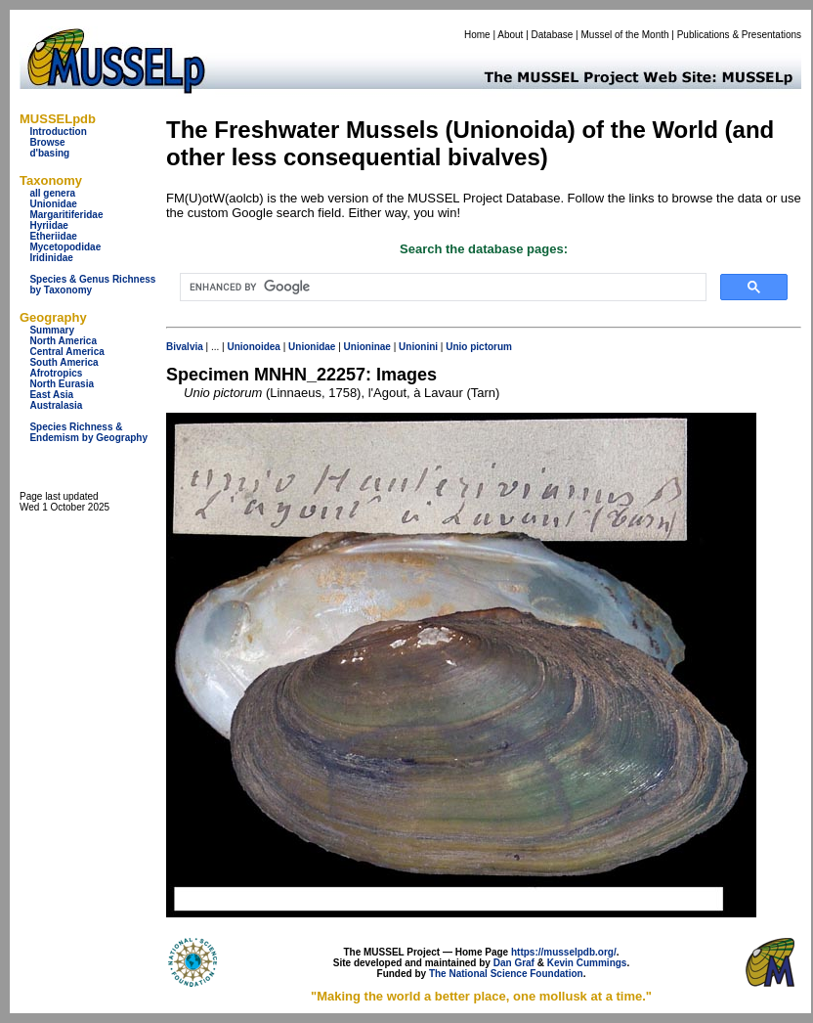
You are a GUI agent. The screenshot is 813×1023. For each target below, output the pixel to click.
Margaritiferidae (66, 214)
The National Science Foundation (506, 973)
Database (553, 34)
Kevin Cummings (587, 962)
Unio (456, 346)
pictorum (491, 346)
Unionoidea (253, 346)
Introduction (57, 131)
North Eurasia (61, 383)
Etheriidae (52, 236)
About (510, 34)
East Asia (51, 394)
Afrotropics (55, 373)
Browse (46, 142)
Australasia (55, 405)
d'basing (49, 153)
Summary (51, 330)
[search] (441, 287)
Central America (66, 351)
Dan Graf (514, 962)
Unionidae (52, 204)
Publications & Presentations (739, 34)
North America (63, 340)
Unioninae (367, 346)
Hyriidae (48, 225)
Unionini (418, 346)
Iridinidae (50, 257)
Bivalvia (184, 346)
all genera (52, 193)
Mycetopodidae (65, 247)
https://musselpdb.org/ (564, 952)
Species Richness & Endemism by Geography (88, 432)
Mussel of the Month (625, 34)
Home (477, 34)
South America (63, 362)
